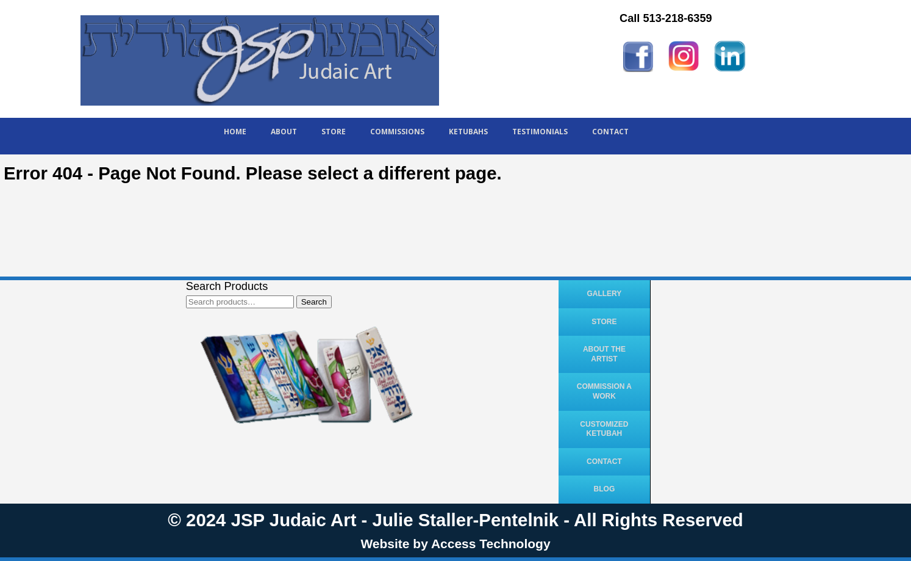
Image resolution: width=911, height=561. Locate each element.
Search (314, 301)
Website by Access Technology (455, 544)
